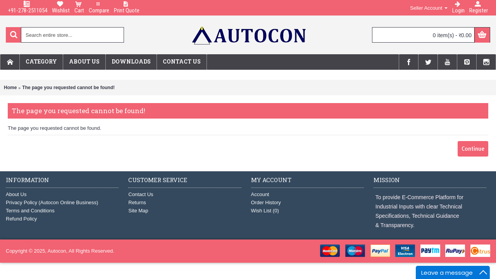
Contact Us (140, 194)
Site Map (138, 211)
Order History (266, 202)
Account (260, 194)
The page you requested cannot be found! (68, 87)
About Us (16, 194)
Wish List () (265, 211)
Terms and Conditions (30, 211)
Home (10, 87)
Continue (473, 148)
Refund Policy (21, 219)
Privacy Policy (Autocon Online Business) (52, 202)
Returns (137, 202)
